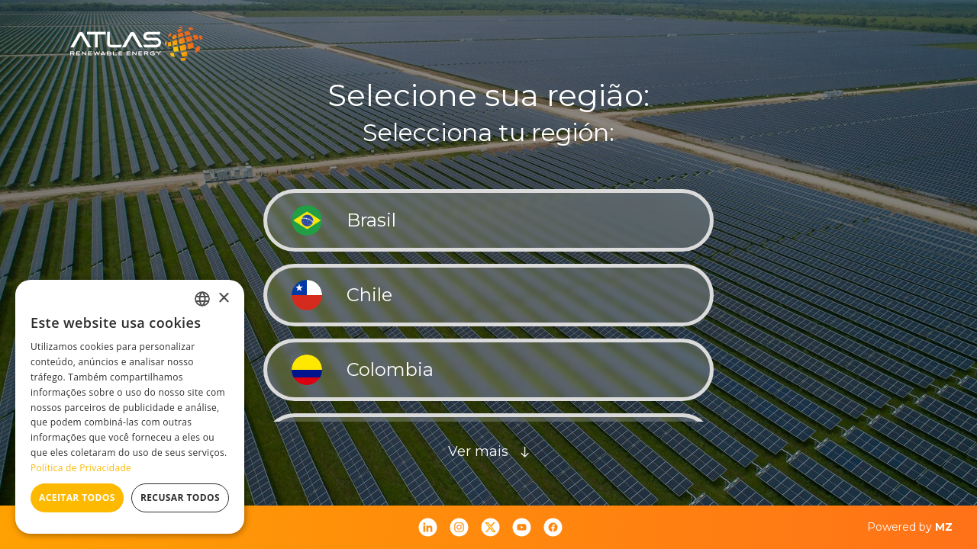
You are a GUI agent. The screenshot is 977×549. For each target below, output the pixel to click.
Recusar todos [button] (180, 497)
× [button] (223, 298)
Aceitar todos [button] (77, 497)
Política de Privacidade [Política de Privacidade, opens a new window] (81, 467)
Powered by (910, 527)
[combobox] (202, 299)
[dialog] (129, 407)
